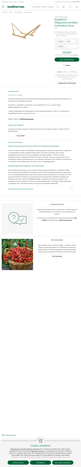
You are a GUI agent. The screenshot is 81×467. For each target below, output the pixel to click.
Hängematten (27, 12)
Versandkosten (74, 55)
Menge (61, 46)
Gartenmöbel (18, 12)
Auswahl (60, 41)
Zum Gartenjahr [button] (57, 256)
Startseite (4, 12)
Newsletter (21, 1)
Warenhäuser (5, 1)
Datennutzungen (37, 451)
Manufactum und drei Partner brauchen (25, 449)
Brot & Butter (13, 1)
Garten (11, 12)
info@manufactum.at (65, 220)
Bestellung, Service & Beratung (67, 2)
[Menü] (3, 7)
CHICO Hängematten (27, 119)
